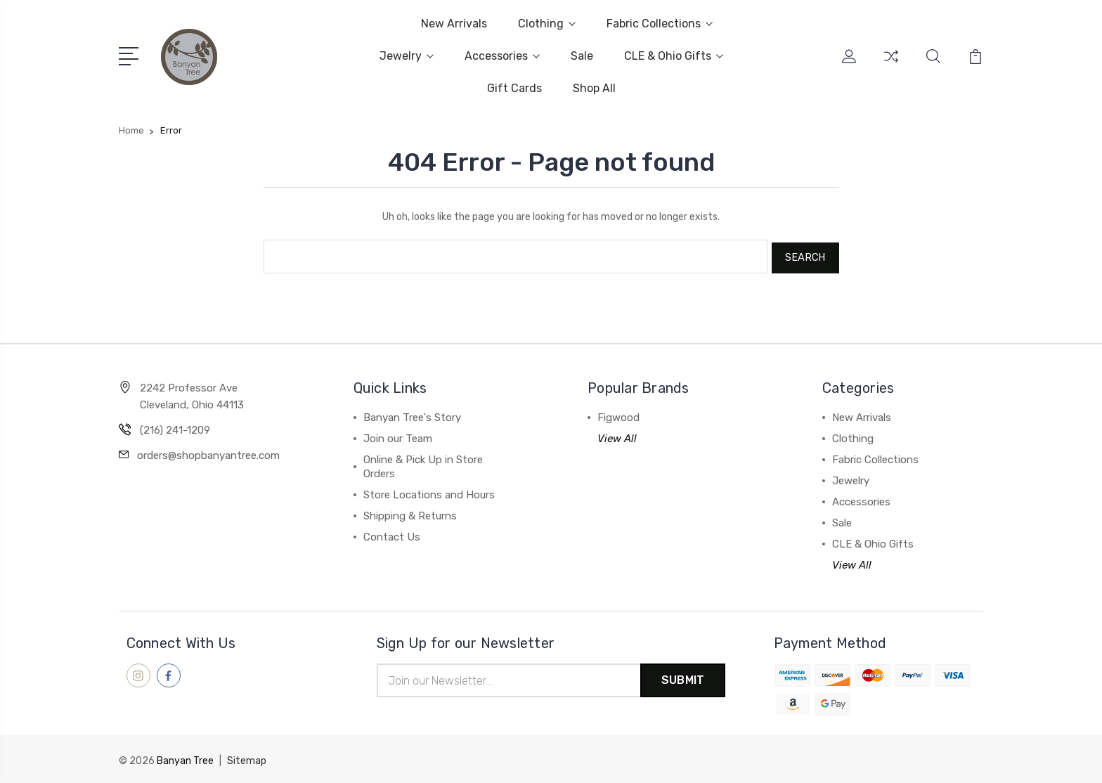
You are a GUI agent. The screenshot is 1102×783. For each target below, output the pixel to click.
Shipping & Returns (410, 513)
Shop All (594, 88)
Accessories (502, 56)
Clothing (547, 23)
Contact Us (391, 534)
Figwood (618, 414)
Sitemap (246, 759)
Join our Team (397, 435)
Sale (582, 56)
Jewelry (407, 56)
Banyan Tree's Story (412, 414)
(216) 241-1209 (175, 427)
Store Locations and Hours (429, 492)
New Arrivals (454, 23)
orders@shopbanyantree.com (208, 452)
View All (617, 435)
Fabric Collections (660, 23)
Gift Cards (514, 88)
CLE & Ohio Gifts (673, 56)
